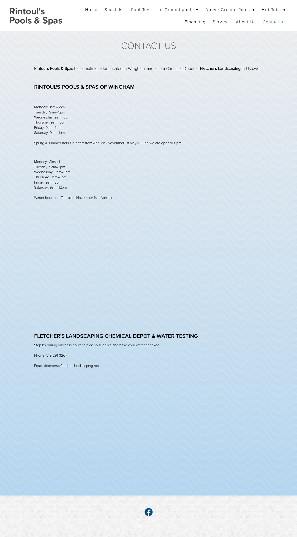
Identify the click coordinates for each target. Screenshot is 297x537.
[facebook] (148, 511)
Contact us (274, 21)
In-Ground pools (178, 9)
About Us (246, 21)
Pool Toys (141, 9)
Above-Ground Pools (230, 9)
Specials (114, 9)
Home (91, 9)
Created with (148, 526)
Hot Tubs (274, 9)
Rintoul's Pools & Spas (36, 15)
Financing (195, 21)
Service (221, 21)
